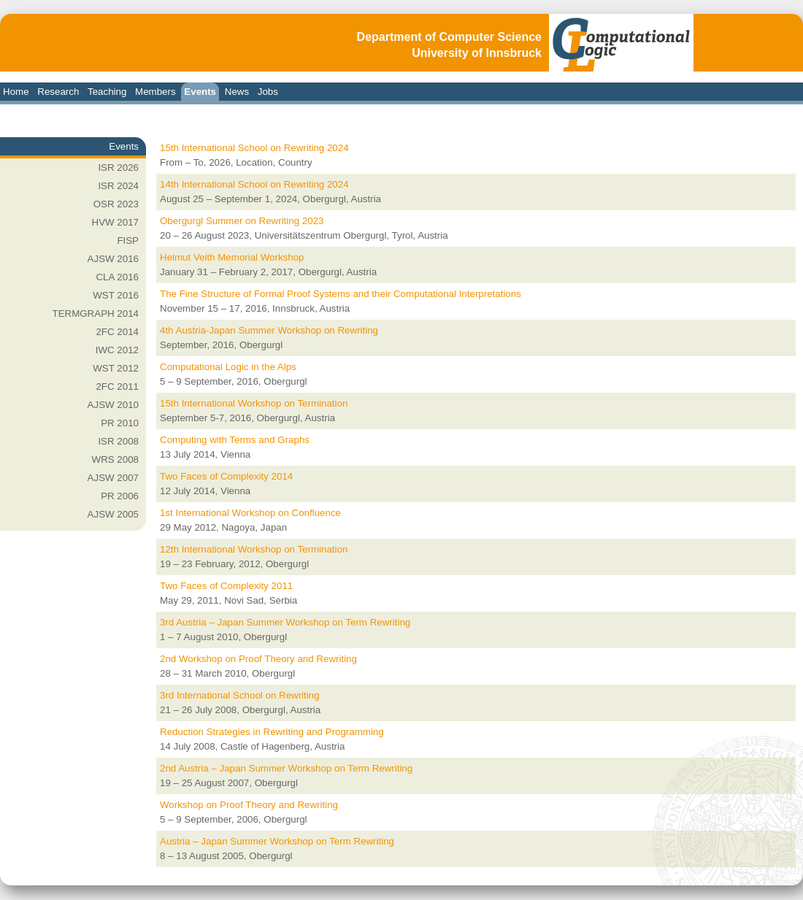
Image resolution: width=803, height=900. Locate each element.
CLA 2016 (117, 277)
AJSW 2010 (113, 404)
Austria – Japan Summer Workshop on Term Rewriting (277, 841)
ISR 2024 (118, 185)
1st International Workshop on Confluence (250, 512)
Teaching (107, 91)
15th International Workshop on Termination (253, 403)
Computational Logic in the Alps (228, 366)
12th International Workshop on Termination (253, 549)
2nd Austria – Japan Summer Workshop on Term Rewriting (286, 768)
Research (58, 91)
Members (155, 91)
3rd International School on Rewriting (240, 695)
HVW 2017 (115, 222)
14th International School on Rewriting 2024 (254, 184)
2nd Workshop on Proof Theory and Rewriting (258, 658)
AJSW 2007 (113, 477)
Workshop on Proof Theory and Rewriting (249, 804)
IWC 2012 (117, 350)
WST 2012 (116, 368)
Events (200, 91)
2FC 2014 (117, 331)
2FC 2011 (117, 386)
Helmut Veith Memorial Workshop (232, 257)
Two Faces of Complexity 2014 (226, 476)
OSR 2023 (116, 204)
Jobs (268, 91)
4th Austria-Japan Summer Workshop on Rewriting (269, 330)
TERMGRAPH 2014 (95, 313)
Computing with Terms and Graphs (235, 439)
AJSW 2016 (113, 258)
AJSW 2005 (113, 514)
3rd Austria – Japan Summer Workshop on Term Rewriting (285, 622)
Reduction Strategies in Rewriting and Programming (272, 731)
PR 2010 (120, 423)
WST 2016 (116, 295)
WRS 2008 (115, 459)
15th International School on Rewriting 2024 (254, 147)
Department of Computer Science (449, 37)
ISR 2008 (118, 441)
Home (16, 91)
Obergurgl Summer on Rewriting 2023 (241, 220)
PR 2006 (120, 496)
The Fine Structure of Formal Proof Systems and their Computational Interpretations (340, 293)
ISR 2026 (118, 167)
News (237, 91)
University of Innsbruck (477, 53)
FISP (128, 240)
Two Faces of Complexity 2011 (226, 585)
